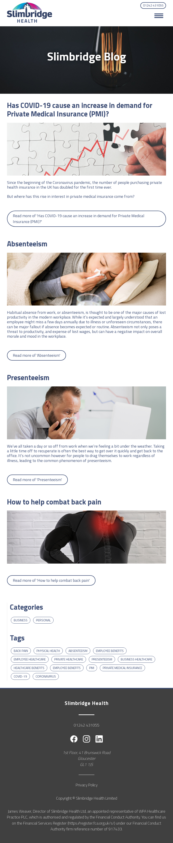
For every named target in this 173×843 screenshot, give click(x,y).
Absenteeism (77, 650)
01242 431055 (153, 5)
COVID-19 (20, 676)
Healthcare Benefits (29, 667)
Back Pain (21, 650)
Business (20, 620)
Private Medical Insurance (122, 667)
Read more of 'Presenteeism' (37, 480)
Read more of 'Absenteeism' (36, 355)
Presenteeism (102, 659)
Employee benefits (110, 650)
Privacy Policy (87, 785)
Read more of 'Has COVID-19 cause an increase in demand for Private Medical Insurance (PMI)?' (78, 219)
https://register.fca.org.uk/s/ (91, 823)
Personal (43, 620)
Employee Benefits (67, 667)
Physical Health (48, 650)
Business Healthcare (136, 659)
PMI (91, 667)
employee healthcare (30, 659)
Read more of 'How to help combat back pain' (51, 580)
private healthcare (68, 659)
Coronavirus (46, 676)
